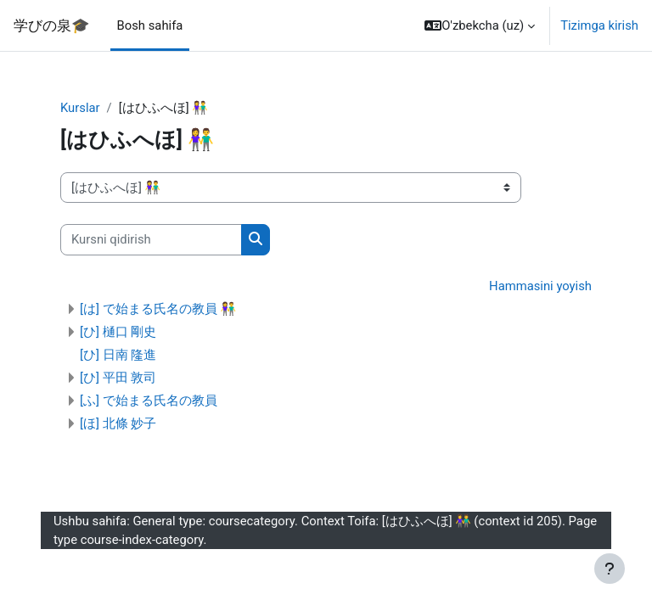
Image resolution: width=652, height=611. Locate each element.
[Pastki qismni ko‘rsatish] (609, 568)
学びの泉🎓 (52, 25)
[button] (479, 25)
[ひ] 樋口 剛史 (118, 331)
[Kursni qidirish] (151, 239)
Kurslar (80, 107)
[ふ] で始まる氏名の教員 (148, 400)
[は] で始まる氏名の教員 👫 (158, 309)
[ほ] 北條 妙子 (118, 423)
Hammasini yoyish (540, 286)
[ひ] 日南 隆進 (118, 354)
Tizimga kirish (599, 25)
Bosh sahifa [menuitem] (150, 25)
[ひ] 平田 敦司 (118, 377)
